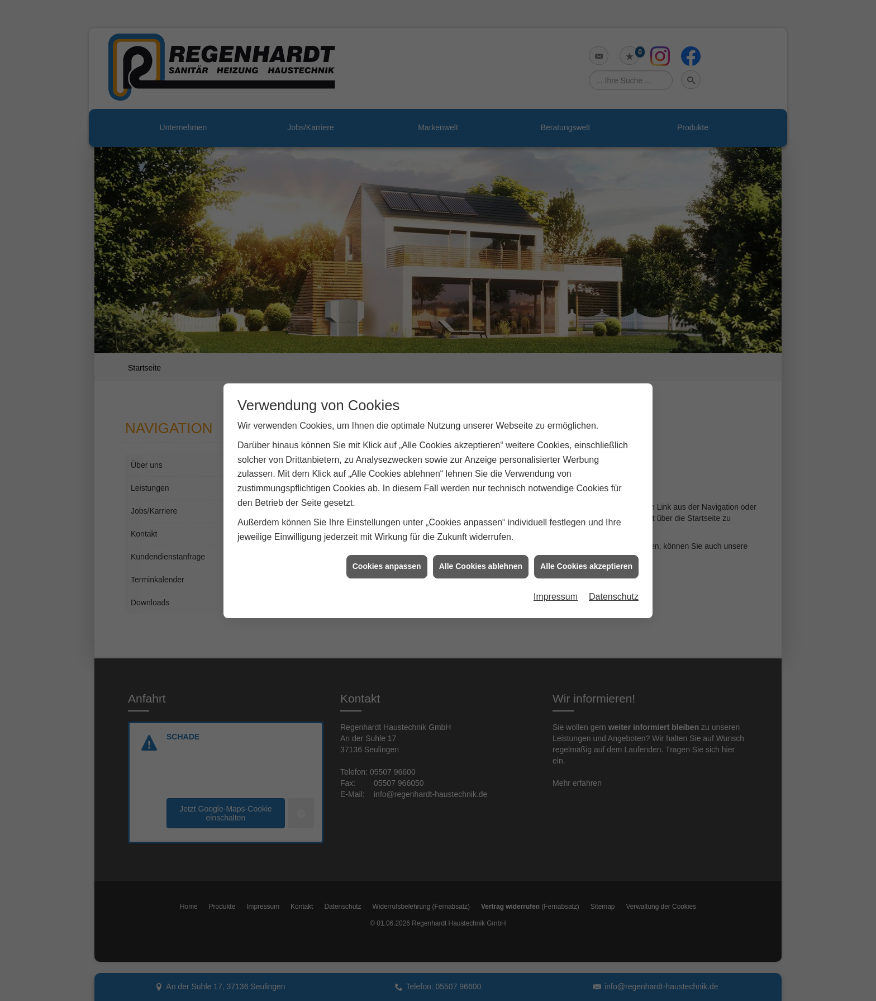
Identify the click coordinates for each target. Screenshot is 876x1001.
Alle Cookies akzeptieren (586, 554)
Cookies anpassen (387, 554)
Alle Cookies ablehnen (480, 554)
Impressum (556, 585)
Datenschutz (614, 585)
